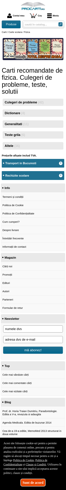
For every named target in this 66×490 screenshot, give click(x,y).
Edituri (6, 282)
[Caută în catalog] (60, 24)
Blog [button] (8, 402)
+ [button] (61, 163)
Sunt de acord (33, 483)
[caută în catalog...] (39, 24)
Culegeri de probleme (24, 102)
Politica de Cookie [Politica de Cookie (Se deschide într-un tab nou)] (23, 460)
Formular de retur (12, 307)
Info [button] (7, 187)
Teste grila (15, 135)
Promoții (7, 274)
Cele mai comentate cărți (17, 382)
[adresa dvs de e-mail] (33, 339)
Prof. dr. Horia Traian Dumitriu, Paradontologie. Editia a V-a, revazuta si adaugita (29, 413)
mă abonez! (33, 350)
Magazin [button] (10, 257)
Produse (11, 24)
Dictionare (15, 113)
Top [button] (7, 366)
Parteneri (7, 299)
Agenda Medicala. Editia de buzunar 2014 (27, 422)
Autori (5, 291)
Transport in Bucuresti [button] (20, 163)
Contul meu (15, 15)
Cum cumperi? (11, 221)
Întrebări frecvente (13, 238)
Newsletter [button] (12, 318)
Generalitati (17, 124)
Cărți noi (7, 266)
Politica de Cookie (13, 205)
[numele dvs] (33, 328)
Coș (36, 15)
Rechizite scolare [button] (17, 175)
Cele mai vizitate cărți (15, 391)
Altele (12, 146)
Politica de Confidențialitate (18, 213)
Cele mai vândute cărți (15, 374)
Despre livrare (10, 230)
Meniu (53, 15)
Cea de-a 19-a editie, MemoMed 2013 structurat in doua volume (31, 432)
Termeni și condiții (12, 196)
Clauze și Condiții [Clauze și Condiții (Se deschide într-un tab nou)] (36, 464)
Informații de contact (14, 246)
